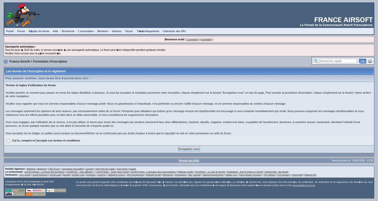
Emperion (91, 175)
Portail (10, 31)
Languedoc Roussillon (73, 169)
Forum (21, 31)
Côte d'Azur (54, 169)
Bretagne (41, 169)
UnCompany (283, 175)
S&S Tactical (194, 175)
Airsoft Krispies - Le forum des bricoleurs (44, 172)
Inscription (206, 39)
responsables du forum (304, 185)
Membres (102, 31)
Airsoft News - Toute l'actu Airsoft (112, 172)
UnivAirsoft (297, 175)
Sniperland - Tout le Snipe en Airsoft (245, 172)
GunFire (102, 175)
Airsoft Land (55, 175)
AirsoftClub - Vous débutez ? (80, 172)
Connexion (192, 39)
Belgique (31, 169)
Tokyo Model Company (250, 175)
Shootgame (180, 175)
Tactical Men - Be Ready (276, 172)
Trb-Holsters (270, 175)
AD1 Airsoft (25, 175)
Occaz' (129, 31)
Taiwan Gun (231, 175)
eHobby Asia (78, 175)
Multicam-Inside (185, 172)
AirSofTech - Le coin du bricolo (210, 172)
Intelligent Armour (116, 175)
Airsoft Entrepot (40, 175)
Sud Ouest (122, 169)
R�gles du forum (39, 31)
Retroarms (168, 175)
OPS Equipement (135, 175)
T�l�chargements (148, 31)
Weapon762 (310, 175)
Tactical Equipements (213, 175)
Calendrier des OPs (174, 31)
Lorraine (89, 169)
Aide (55, 31)
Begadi (66, 175)
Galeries (116, 31)
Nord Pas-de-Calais (105, 169)
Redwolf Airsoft (153, 175)
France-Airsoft (19, 61)
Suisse (132, 169)
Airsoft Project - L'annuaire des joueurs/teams (153, 172)
